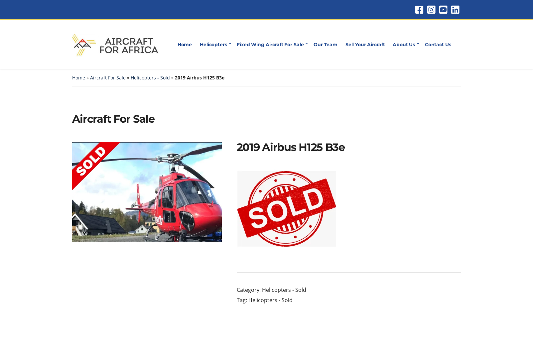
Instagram (431, 9)
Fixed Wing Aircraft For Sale (270, 45)
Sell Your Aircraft (365, 45)
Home (185, 45)
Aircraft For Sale (108, 77)
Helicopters (213, 45)
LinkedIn (455, 9)
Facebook (419, 9)
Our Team (325, 45)
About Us (404, 45)
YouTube (443, 9)
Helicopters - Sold (150, 77)
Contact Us (438, 45)
